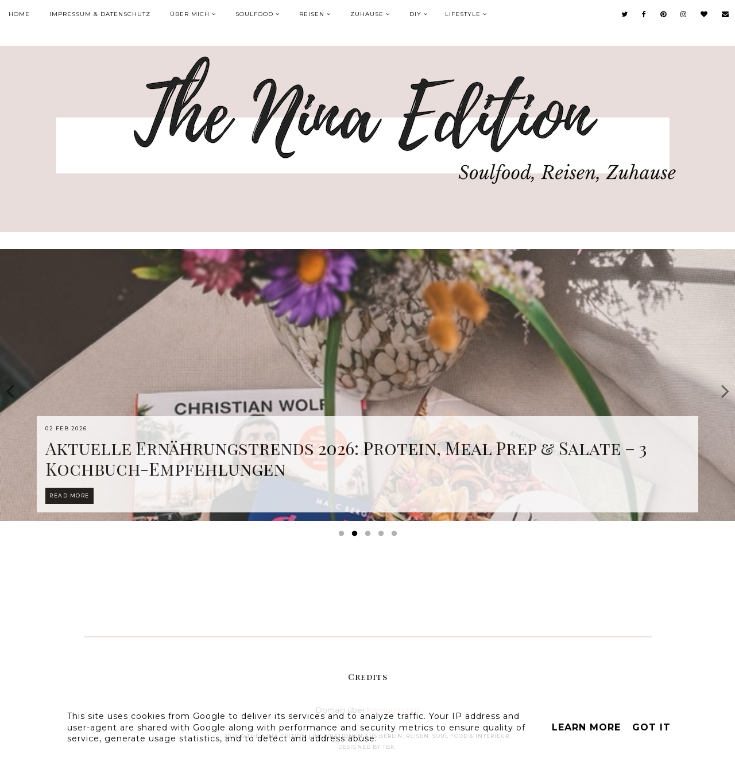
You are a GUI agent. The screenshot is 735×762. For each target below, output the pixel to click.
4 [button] (383, 536)
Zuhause (367, 14)
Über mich (190, 14)
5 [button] (396, 536)
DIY (415, 14)
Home (19, 14)
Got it (651, 727)
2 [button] (356, 536)
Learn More (586, 727)
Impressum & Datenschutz (99, 14)
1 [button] (343, 536)
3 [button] (370, 536)
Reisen (311, 14)
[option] (367, 385)
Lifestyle (463, 14)
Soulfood (254, 14)
